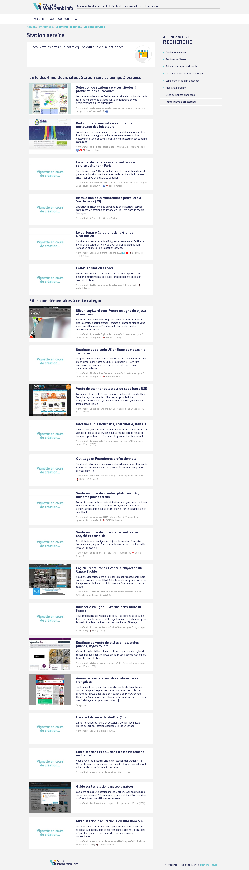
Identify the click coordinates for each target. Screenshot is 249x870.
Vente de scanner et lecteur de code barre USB (111, 388)
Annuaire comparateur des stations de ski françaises (107, 680)
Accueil (39, 19)
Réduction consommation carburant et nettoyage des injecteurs (105, 125)
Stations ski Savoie (176, 59)
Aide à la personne (176, 87)
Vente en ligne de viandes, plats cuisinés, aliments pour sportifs (107, 495)
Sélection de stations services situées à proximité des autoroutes (106, 89)
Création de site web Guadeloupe (184, 73)
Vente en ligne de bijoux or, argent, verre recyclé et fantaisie (107, 534)
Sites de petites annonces (180, 94)
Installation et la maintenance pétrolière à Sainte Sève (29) (108, 199)
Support (64, 19)
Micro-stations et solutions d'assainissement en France (110, 753)
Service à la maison (176, 52)
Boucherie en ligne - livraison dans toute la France (108, 609)
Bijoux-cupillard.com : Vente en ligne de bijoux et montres (111, 312)
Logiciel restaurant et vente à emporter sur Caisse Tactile (109, 570)
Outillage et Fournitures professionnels (106, 458)
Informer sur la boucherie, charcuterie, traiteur (111, 424)
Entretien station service (95, 268)
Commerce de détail (68, 26)
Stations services (94, 26)
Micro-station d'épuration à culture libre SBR (110, 821)
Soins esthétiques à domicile (181, 66)
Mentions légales (208, 864)
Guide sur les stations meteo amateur (104, 786)
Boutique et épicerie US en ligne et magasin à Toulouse (110, 351)
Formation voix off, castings (181, 102)
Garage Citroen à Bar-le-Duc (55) (101, 717)
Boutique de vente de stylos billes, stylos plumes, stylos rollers (107, 644)
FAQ (51, 19)
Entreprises (45, 26)
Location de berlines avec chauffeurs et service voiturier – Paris (106, 164)
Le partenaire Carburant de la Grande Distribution (104, 234)
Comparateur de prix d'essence (183, 80)
